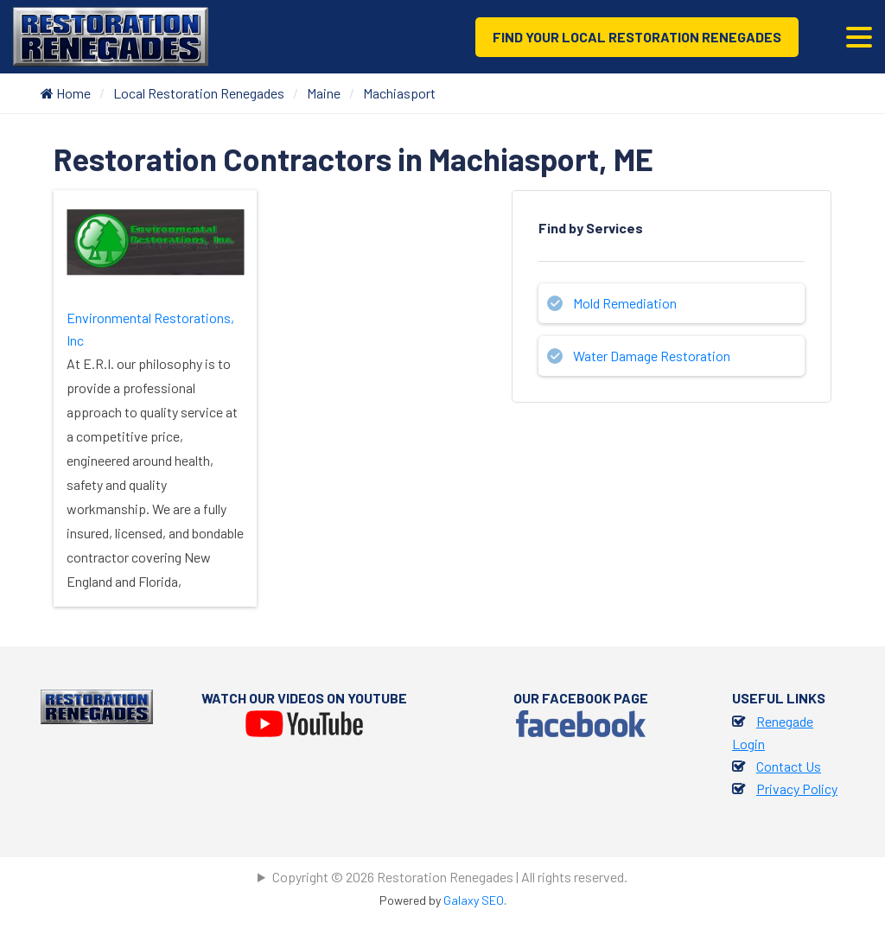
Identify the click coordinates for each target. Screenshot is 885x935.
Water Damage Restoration (651, 355)
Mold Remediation (625, 303)
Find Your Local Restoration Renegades (637, 37)
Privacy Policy (796, 788)
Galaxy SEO (473, 900)
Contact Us (788, 766)
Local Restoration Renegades (198, 93)
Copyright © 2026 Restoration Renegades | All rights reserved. (449, 876)
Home (66, 93)
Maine (324, 93)
